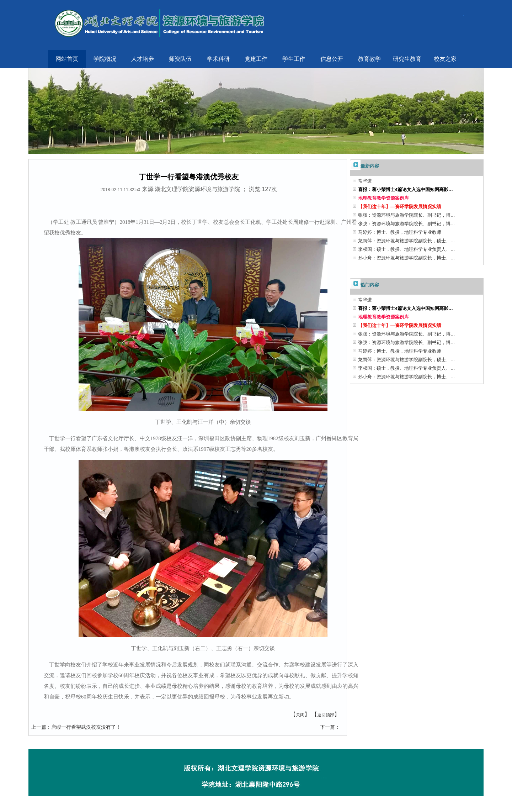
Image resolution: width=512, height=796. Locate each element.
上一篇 (38, 727)
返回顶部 (325, 714)
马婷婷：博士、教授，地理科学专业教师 (399, 232)
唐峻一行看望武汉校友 (76, 727)
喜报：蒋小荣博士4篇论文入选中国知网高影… (405, 189)
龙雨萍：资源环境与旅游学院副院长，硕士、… (406, 240)
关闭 (300, 714)
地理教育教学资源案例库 (383, 198)
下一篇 (327, 727)
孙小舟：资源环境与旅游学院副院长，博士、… (406, 257)
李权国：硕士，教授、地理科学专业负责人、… (406, 249)
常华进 (365, 181)
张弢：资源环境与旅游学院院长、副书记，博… (406, 215)
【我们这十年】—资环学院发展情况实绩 (399, 206)
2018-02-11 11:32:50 (120, 189)
